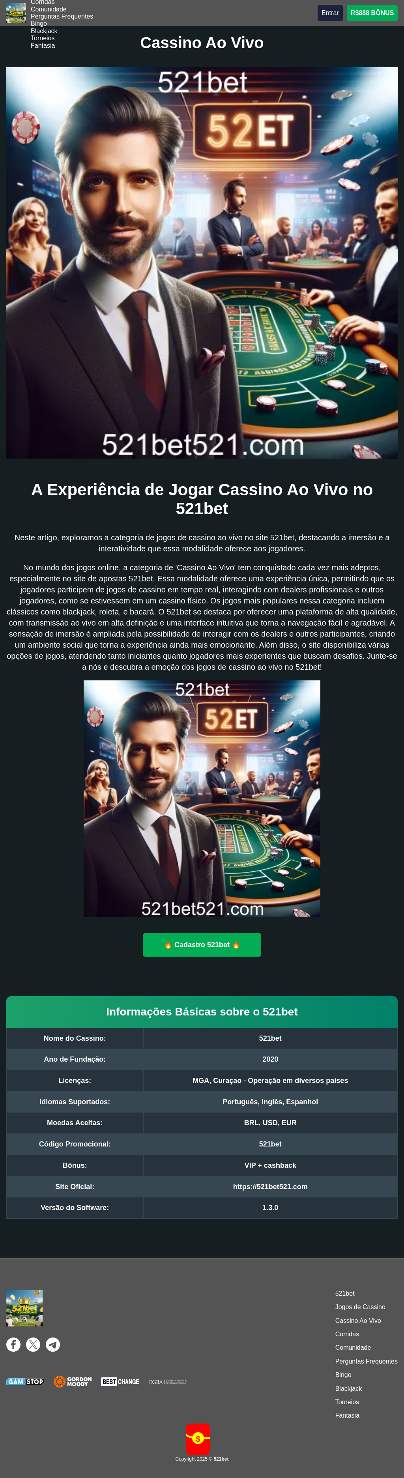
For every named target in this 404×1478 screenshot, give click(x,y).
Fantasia (43, 45)
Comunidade (49, 9)
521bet (345, 1293)
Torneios (42, 38)
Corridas (347, 1334)
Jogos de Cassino (360, 1307)
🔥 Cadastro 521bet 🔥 (202, 944)
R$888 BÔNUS (372, 12)
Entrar (330, 12)
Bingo (39, 23)
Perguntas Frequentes (62, 16)
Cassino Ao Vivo (358, 1320)
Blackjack (44, 31)
